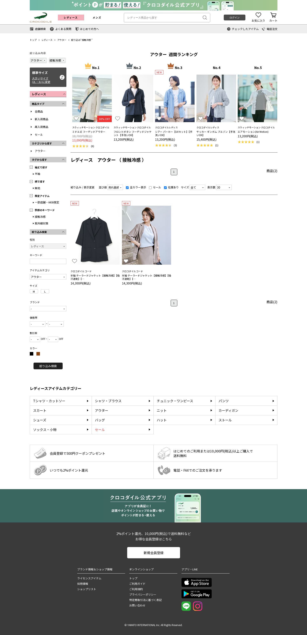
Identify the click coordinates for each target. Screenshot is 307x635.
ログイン (235, 17)
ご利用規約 (136, 589)
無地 (37, 188)
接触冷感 (86, 39)
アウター (61, 39)
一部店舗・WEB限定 (47, 202)
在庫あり (171, 187)
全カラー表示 (136, 187)
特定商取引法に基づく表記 (145, 600)
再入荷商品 (41, 127)
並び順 (103, 187)
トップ (33, 39)
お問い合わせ (137, 605)
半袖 (37, 174)
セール (39, 135)
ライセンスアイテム (89, 578)
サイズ (185, 187)
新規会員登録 (154, 552)
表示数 (211, 187)
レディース (46, 39)
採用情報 (82, 584)
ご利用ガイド (137, 584)
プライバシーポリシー (142, 594)
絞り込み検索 (48, 366)
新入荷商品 (41, 119)
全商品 (39, 111)
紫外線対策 (41, 223)
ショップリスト (86, 589)
